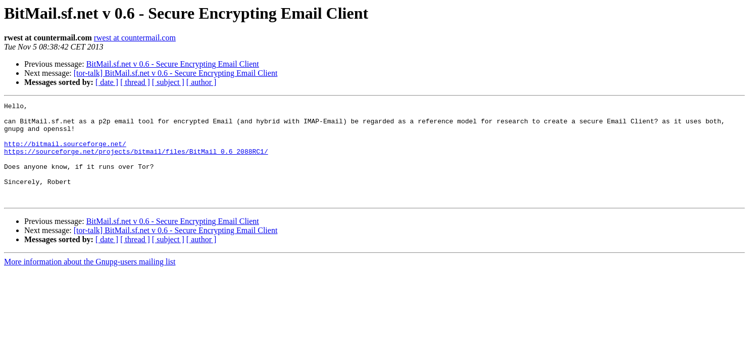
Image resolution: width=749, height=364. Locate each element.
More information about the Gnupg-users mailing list (90, 281)
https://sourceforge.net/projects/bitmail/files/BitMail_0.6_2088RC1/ (136, 161)
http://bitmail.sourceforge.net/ (65, 152)
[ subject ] (168, 82)
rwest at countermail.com (135, 37)
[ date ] (106, 82)
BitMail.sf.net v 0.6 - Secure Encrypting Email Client (172, 64)
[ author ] (201, 82)
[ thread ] (135, 82)
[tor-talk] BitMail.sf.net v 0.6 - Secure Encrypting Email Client (176, 73)
